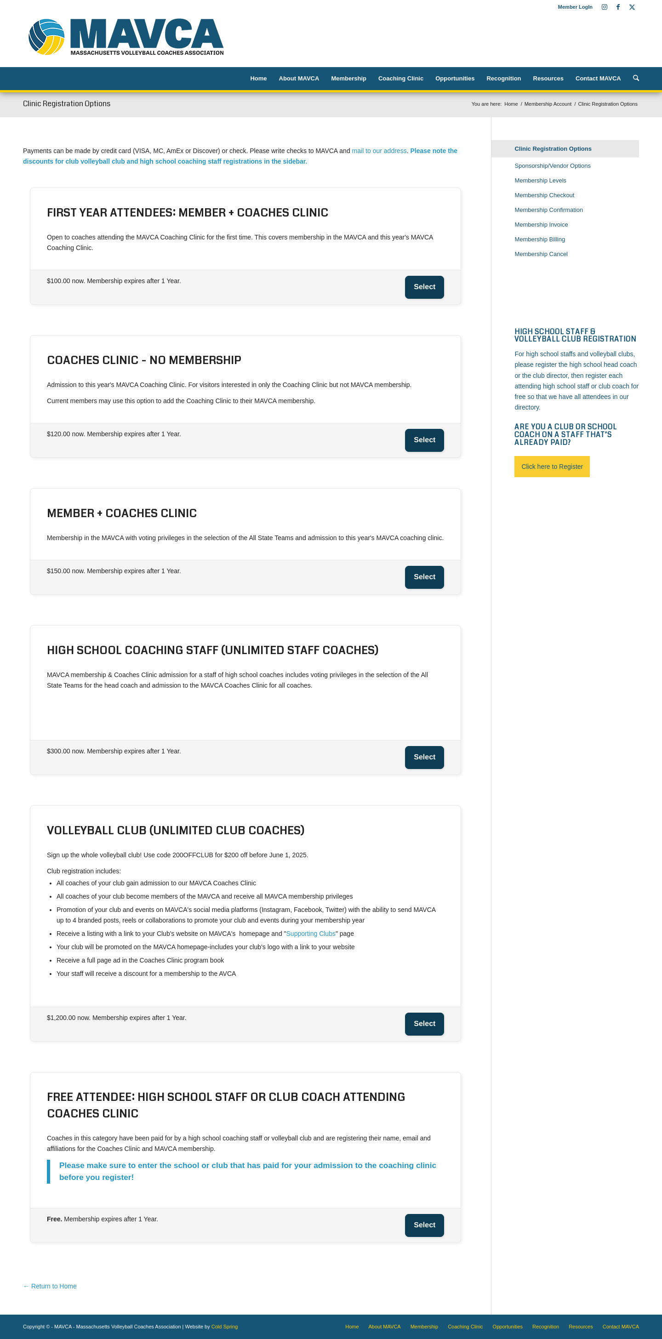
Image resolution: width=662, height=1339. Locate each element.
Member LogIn (575, 7)
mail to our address (379, 150)
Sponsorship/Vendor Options (552, 165)
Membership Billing (539, 239)
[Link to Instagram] (604, 7)
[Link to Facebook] (618, 7)
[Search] (633, 78)
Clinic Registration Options (66, 103)
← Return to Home (50, 1286)
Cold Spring (224, 1326)
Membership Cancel (541, 254)
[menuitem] (573, 7)
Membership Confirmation (548, 209)
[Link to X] (632, 7)
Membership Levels (540, 180)
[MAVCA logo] (126, 40)
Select (424, 287)
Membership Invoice (541, 224)
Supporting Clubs (311, 933)
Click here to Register (552, 466)
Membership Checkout (544, 195)
